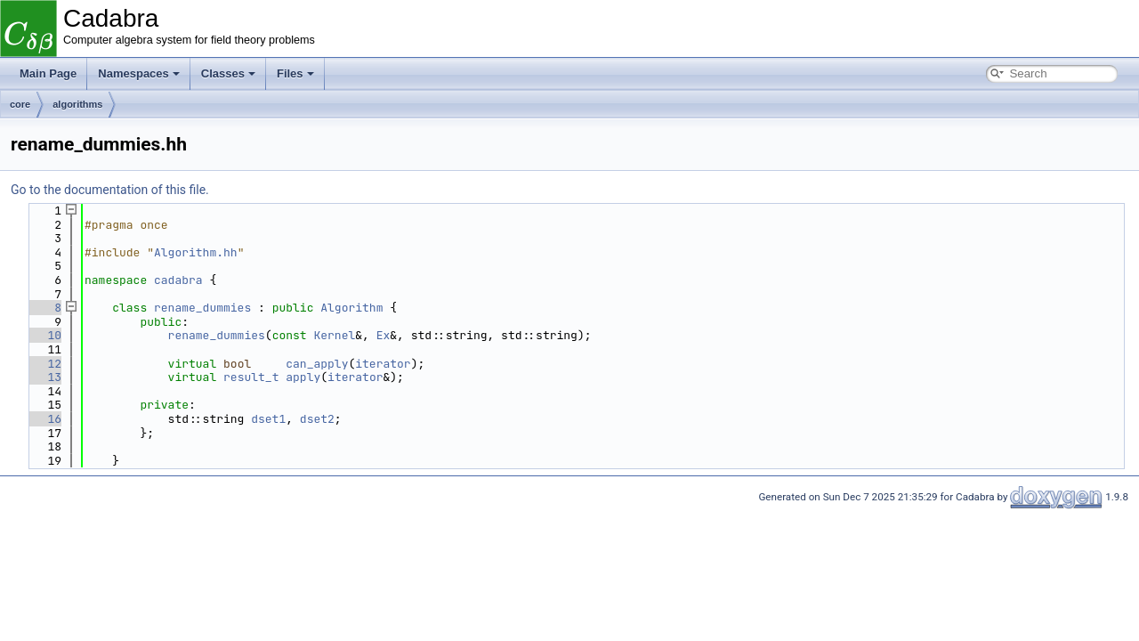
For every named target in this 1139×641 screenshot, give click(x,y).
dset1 (268, 418)
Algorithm (351, 307)
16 (44, 418)
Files (295, 73)
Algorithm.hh (196, 252)
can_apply (317, 363)
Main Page (48, 73)
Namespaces (139, 73)
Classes (228, 73)
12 (44, 363)
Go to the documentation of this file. (110, 190)
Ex (383, 335)
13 (44, 377)
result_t (251, 377)
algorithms (77, 104)
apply (303, 377)
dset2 (317, 418)
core (20, 104)
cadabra (178, 280)
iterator (382, 363)
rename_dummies (202, 307)
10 (44, 335)
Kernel (334, 335)
